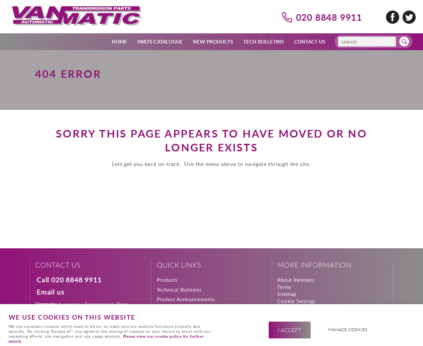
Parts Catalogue (160, 41)
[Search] (367, 42)
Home (119, 41)
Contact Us (309, 41)
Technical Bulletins (179, 289)
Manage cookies (347, 329)
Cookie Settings (296, 301)
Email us (50, 292)
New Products (213, 41)
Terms (284, 287)
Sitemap (286, 294)
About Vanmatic (296, 279)
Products (167, 279)
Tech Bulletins (263, 41)
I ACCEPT (289, 330)
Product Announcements (186, 299)
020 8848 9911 (329, 17)
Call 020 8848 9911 (69, 280)
